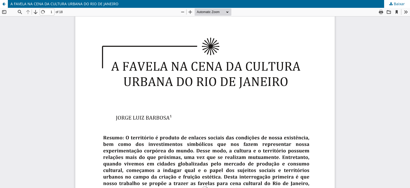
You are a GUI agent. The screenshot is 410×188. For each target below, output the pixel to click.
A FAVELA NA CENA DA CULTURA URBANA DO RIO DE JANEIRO (64, 3)
